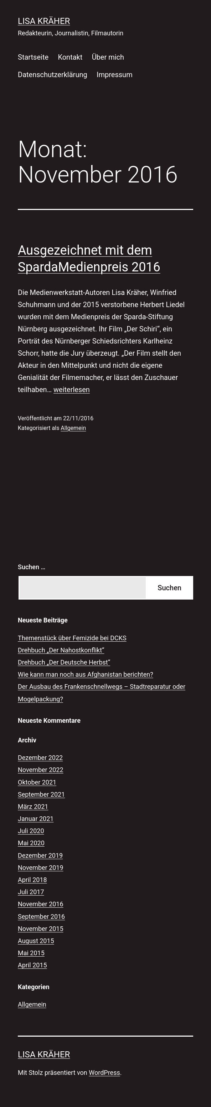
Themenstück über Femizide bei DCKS (72, 638)
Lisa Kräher (44, 21)
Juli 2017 (31, 892)
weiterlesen (71, 389)
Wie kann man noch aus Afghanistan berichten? (85, 674)
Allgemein (73, 428)
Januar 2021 (35, 818)
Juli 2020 (31, 831)
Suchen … (31, 567)
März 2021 (33, 806)
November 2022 (40, 769)
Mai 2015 (31, 953)
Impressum (115, 74)
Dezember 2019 (40, 855)
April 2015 (32, 965)
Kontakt (70, 57)
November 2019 (40, 867)
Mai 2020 (31, 843)
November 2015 (40, 928)
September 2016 (41, 916)
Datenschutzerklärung (52, 74)
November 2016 (40, 904)
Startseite (33, 57)
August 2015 (36, 941)
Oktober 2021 (37, 782)
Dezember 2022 (40, 757)
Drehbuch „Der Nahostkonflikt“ (61, 650)
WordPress (104, 1072)
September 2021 (41, 794)
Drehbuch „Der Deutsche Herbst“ (64, 662)
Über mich (108, 57)
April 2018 (32, 879)
